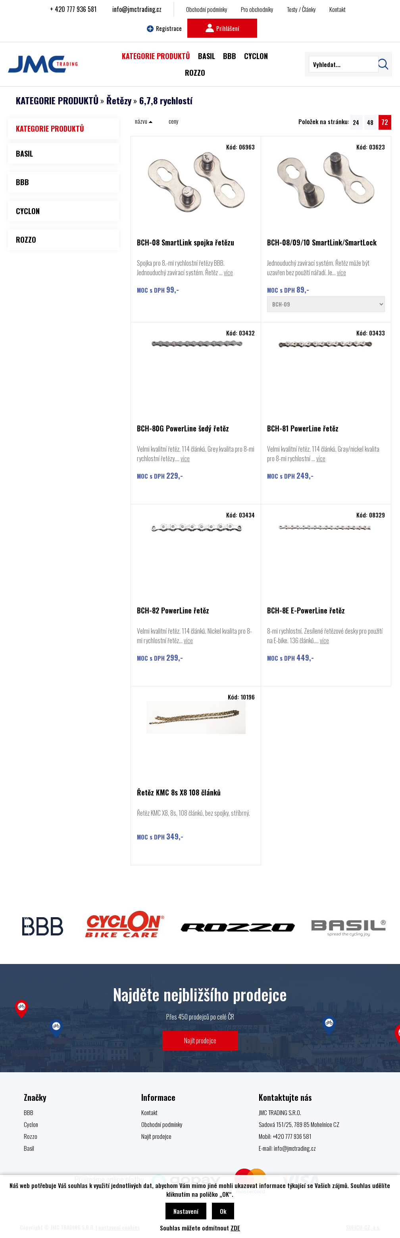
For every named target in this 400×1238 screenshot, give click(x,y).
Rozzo (30, 1136)
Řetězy (118, 100)
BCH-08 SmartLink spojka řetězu (185, 242)
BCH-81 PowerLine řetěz (302, 428)
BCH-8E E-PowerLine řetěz (306, 610)
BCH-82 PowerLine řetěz (173, 610)
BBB (28, 1112)
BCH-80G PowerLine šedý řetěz (183, 428)
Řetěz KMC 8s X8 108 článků (179, 792)
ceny (174, 121)
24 (356, 122)
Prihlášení (222, 28)
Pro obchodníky (257, 9)
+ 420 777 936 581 (73, 9)
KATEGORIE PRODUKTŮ (57, 100)
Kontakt (337, 9)
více (228, 272)
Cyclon (31, 1124)
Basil (29, 1148)
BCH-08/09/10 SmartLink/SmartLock (322, 242)
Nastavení (185, 1211)
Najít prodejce (200, 1040)
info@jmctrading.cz (137, 9)
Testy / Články (301, 9)
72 (384, 122)
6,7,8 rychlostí (165, 100)
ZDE (235, 1227)
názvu (144, 121)
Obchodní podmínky (206, 9)
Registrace (164, 28)
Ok (223, 1211)
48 (370, 122)
